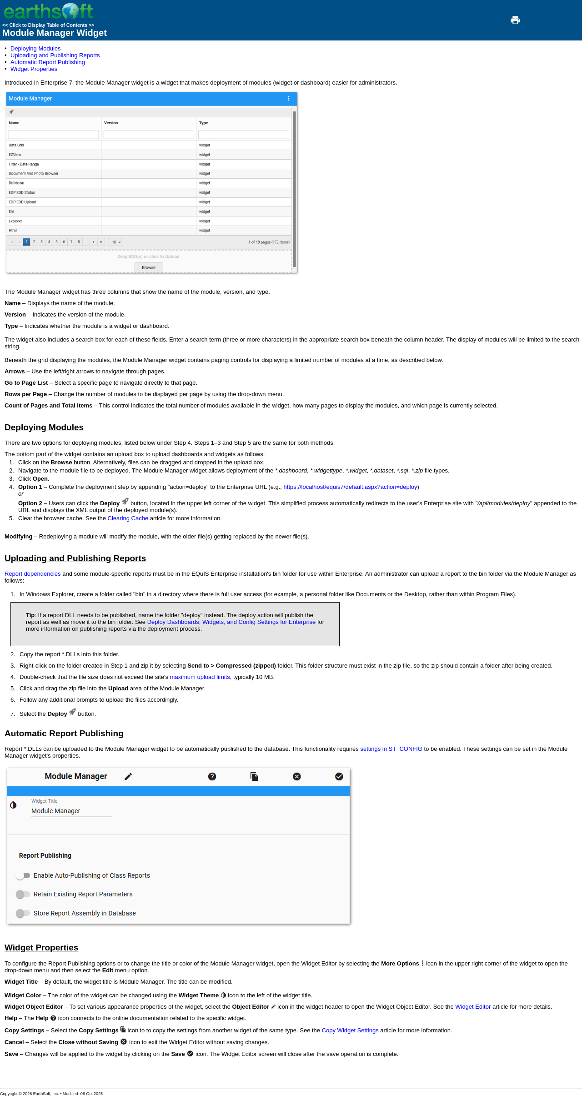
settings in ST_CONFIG (391, 748)
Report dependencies (33, 573)
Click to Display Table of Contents (48, 25)
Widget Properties (33, 68)
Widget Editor (473, 1006)
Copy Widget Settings (350, 1030)
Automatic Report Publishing (47, 62)
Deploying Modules (35, 48)
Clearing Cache (128, 518)
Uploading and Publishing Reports (55, 55)
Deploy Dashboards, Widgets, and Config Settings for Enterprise (231, 621)
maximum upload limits (200, 677)
